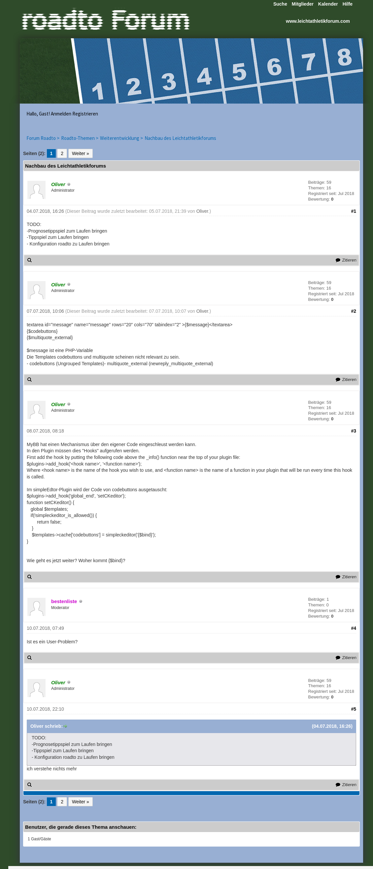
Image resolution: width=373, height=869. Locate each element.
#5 (353, 709)
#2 (353, 311)
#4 (353, 628)
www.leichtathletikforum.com (318, 21)
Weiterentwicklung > (121, 138)
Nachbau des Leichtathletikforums (180, 138)
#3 (353, 431)
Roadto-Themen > (79, 138)
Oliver (202, 211)
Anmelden (61, 114)
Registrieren (85, 114)
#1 (353, 211)
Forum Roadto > (42, 138)
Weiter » (80, 153)
